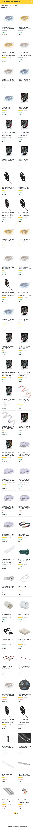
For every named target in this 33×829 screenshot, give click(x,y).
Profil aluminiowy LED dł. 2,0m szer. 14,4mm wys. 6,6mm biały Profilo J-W (8, 561)
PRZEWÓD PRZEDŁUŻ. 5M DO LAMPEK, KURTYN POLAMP (24, 561)
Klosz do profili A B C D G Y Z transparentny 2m (24, 747)
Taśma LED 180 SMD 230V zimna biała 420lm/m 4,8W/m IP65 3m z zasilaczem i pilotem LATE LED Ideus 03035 (24, 162)
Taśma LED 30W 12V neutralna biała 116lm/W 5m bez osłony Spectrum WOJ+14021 (24, 401)
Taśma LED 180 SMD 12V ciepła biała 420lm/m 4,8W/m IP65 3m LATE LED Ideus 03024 (8, 54)
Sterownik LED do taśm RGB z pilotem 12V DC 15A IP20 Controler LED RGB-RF (24, 801)
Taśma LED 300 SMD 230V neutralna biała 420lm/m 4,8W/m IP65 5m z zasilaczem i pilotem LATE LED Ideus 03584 (8, 375)
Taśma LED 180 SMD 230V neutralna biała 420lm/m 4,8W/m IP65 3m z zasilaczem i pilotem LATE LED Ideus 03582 (24, 135)
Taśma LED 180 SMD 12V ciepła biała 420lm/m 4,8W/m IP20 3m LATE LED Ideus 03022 (24, 27)
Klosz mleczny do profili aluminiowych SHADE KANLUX (8, 774)
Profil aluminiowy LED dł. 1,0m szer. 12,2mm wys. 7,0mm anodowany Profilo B (24, 775)
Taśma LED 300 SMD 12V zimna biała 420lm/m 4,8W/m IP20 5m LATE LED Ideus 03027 (24, 294)
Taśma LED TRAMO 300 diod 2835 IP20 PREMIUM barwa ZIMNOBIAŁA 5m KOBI (24, 481)
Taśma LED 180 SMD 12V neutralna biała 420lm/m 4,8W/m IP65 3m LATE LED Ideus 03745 (8, 81)
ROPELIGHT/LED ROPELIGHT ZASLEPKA (23, 613)
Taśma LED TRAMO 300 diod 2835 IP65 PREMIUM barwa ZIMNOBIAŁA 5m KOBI (8, 534)
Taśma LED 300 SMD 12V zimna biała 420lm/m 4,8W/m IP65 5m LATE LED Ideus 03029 (8, 321)
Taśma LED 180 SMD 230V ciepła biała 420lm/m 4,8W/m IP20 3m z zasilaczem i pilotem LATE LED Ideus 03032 (24, 108)
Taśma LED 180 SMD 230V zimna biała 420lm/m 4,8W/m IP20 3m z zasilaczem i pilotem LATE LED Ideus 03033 (8, 162)
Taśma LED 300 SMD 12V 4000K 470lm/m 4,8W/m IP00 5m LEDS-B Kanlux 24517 (24, 188)
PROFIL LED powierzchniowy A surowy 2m (8, 801)
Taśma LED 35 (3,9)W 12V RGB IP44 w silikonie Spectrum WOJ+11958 (8, 427)
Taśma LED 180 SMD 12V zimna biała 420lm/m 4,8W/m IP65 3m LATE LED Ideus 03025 (8, 107)
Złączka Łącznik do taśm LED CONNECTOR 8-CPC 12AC (24, 668)
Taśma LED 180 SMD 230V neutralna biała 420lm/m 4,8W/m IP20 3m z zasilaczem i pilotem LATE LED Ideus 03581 (8, 135)
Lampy (11, 5)
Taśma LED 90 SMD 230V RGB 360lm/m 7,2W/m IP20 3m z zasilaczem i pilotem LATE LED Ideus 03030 (24, 428)
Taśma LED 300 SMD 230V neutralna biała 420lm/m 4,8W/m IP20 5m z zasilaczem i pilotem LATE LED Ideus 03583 (24, 349)
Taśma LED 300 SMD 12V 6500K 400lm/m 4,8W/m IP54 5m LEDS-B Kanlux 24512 (8, 214)
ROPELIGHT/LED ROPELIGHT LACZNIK (7, 613)
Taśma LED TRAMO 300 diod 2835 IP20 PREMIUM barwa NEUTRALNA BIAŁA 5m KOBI (8, 481)
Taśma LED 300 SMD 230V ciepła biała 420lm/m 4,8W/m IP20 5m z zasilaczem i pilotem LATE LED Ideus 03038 (24, 322)
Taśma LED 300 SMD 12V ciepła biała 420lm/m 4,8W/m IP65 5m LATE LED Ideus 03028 (24, 241)
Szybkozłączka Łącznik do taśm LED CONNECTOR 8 (24, 640)
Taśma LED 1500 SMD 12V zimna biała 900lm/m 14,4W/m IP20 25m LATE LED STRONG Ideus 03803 (8, 27)
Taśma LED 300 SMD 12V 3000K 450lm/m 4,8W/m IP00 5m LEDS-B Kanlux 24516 (8, 188)
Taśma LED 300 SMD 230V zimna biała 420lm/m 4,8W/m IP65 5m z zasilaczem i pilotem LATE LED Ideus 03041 (8, 402)
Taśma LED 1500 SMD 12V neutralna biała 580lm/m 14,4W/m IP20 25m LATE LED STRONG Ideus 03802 (8, 694)
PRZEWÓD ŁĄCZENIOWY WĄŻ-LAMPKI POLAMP (8, 587)
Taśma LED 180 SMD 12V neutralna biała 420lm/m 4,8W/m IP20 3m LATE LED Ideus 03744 (24, 54)
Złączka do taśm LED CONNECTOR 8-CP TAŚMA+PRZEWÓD (7, 668)
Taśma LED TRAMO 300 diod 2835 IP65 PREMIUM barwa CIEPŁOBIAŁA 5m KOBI (8, 508)
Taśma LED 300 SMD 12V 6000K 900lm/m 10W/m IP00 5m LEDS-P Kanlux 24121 (24, 721)
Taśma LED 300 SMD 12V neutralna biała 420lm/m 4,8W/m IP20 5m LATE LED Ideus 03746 (8, 268)
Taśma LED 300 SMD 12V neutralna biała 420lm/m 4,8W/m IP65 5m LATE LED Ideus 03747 (24, 268)
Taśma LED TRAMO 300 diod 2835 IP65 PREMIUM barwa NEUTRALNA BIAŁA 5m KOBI (24, 508)
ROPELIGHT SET (22, 586)
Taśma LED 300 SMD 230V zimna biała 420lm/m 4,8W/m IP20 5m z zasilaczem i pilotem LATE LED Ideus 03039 (24, 375)
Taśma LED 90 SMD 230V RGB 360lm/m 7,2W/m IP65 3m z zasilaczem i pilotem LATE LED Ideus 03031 (8, 454)
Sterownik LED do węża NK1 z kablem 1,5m (7, 640)
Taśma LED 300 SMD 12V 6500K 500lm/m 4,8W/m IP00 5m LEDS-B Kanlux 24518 (24, 214)
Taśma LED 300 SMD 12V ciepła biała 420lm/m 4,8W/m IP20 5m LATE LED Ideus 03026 (8, 241)
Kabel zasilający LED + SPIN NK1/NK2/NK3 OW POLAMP (7, 748)
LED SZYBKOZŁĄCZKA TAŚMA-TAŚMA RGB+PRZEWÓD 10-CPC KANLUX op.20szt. (24, 534)
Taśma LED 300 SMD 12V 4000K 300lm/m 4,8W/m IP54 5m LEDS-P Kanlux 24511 (8, 721)
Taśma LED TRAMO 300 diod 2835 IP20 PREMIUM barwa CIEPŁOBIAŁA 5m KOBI (24, 454)
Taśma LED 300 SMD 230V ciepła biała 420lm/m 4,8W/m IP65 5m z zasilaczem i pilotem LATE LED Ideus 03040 (8, 349)
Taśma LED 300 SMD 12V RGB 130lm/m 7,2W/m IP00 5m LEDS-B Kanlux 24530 (8, 294)
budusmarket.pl (4, 5)
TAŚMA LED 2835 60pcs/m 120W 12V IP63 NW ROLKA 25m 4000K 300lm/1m (24, 694)
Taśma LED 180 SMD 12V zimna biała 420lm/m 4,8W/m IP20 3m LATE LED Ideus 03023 (24, 81)
